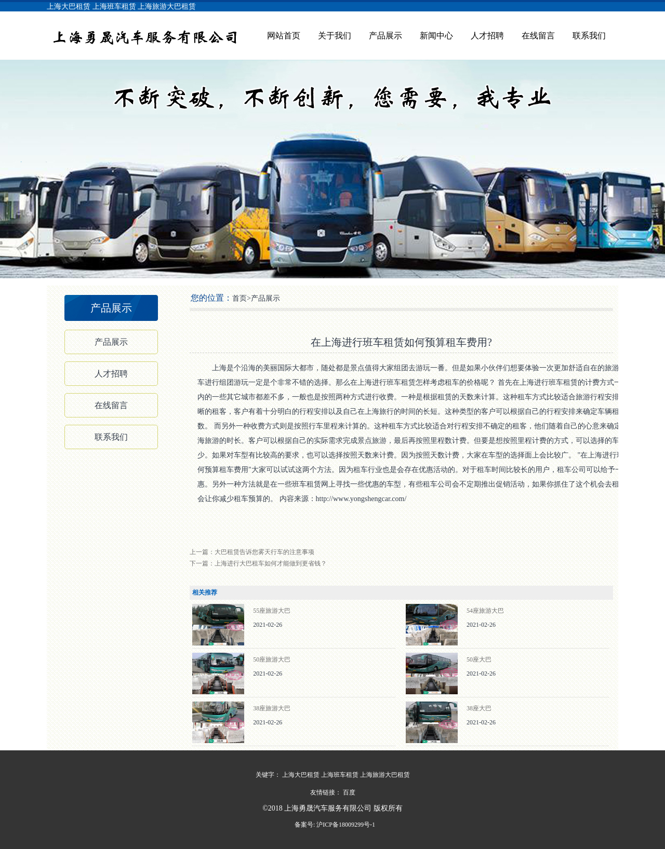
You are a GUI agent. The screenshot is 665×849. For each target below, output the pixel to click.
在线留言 (538, 35)
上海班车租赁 (114, 6)
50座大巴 (479, 659)
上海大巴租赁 (68, 6)
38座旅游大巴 (271, 708)
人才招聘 (487, 35)
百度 (349, 792)
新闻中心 (436, 35)
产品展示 (385, 35)
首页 (239, 298)
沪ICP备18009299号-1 (345, 824)
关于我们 (334, 35)
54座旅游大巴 (485, 610)
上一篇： (252, 552)
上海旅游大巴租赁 (167, 6)
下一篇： (258, 563)
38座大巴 (479, 708)
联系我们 (589, 35)
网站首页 (283, 35)
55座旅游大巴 (271, 610)
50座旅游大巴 (271, 659)
